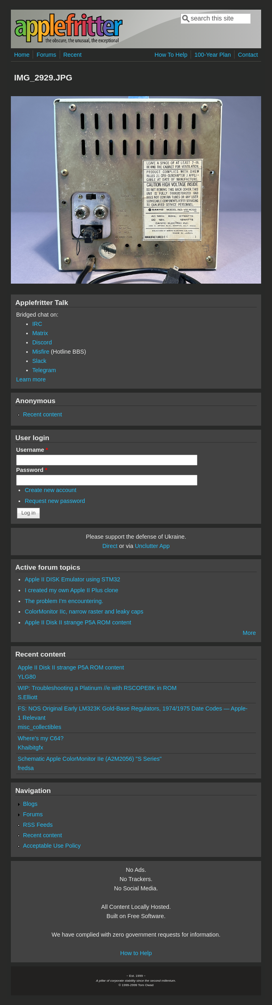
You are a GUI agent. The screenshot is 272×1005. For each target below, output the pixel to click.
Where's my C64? (41, 738)
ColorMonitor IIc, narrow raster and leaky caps (84, 611)
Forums (46, 54)
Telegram (44, 370)
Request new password (55, 501)
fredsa (26, 768)
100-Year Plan (212, 54)
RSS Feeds (38, 825)
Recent (72, 54)
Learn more (31, 379)
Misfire (40, 351)
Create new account (50, 490)
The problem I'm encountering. (64, 601)
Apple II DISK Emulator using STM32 (72, 579)
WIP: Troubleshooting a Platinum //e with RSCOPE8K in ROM (97, 688)
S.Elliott (27, 697)
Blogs (30, 804)
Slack (39, 361)
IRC (37, 324)
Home (21, 54)
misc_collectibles (39, 727)
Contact (248, 54)
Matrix (40, 333)
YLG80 (27, 676)
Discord (42, 342)
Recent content (42, 414)
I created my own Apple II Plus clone (71, 590)
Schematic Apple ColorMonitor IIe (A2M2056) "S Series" (90, 759)
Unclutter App (152, 546)
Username (32, 450)
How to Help (136, 953)
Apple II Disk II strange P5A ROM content (78, 622)
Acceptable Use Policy (52, 845)
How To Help (171, 54)
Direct (110, 546)
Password (32, 470)
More (249, 633)
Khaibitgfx (30, 747)
